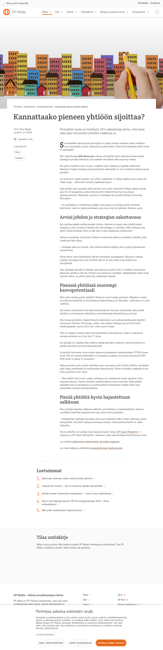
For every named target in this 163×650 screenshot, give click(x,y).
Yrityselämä (87, 12)
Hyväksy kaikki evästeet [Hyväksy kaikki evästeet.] (111, 642)
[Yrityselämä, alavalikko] (96, 12)
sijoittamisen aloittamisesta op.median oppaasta (95, 441)
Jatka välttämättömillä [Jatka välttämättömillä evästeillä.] (51, 642)
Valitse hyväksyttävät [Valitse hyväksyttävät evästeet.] (80, 642)
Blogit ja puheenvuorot (112, 12)
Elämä (70, 12)
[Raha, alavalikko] (51, 12)
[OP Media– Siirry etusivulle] (16, 12)
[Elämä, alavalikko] (76, 12)
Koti (57, 12)
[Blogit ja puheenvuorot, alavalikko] (128, 12)
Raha (45, 12)
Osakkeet (19, 158)
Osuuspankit (138, 12)
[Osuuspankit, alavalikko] (148, 12)
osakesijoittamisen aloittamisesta (106, 448)
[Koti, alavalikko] (62, 12)
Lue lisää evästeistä (44, 634)
